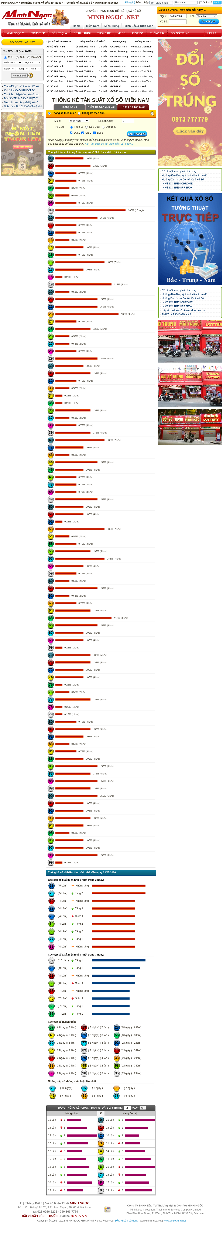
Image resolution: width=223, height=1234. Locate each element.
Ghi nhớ (205, 2)
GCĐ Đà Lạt (116, 61)
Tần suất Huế (82, 86)
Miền (8, 57)
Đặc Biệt (109, 126)
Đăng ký (130, 2)
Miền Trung (111, 26)
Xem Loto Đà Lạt (139, 61)
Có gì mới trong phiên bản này (179, 171)
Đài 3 (98, 132)
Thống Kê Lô (69, 106)
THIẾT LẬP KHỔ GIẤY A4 (176, 314)
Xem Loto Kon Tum (141, 81)
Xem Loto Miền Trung (142, 76)
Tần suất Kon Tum (84, 81)
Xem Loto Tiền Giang (142, 51)
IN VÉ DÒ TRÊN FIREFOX (177, 187)
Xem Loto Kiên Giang (142, 56)
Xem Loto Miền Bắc (141, 66)
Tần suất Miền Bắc (84, 66)
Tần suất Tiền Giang (85, 51)
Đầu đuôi (34, 57)
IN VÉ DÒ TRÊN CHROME (177, 183)
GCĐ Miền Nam (118, 46)
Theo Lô (76, 126)
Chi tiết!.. (103, 46)
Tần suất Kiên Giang (85, 56)
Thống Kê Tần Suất (133, 106)
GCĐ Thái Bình (118, 71)
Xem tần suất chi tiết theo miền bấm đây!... (109, 143)
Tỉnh (20, 57)
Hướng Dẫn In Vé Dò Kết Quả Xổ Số (183, 179)
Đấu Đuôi (92, 126)
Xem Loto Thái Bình (141, 71)
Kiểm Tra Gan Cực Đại (101, 106)
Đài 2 (86, 132)
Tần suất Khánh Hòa (85, 91)
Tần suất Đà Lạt (83, 61)
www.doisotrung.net (175, 1220)
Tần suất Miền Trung (85, 76)
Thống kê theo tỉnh (91, 113)
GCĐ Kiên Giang (119, 56)
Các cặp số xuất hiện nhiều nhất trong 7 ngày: (76, 954)
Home (76, 26)
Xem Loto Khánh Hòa (142, 91)
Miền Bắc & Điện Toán (139, 26)
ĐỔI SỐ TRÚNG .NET (22, 42)
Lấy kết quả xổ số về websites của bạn (184, 310)
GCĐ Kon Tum (118, 81)
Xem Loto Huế (138, 86)
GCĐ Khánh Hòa (119, 91)
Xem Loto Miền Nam (141, 46)
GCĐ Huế (115, 86)
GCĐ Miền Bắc (118, 66)
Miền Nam (92, 26)
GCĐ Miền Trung (119, 76)
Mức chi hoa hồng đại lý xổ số (21, 102)
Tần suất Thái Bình (84, 71)
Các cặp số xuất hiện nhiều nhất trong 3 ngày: (76, 879)
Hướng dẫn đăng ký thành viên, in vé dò (184, 175)
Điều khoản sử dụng (126, 1220)
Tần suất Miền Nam (85, 46)
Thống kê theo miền (62, 113)
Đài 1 (75, 132)
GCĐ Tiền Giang (119, 51)
